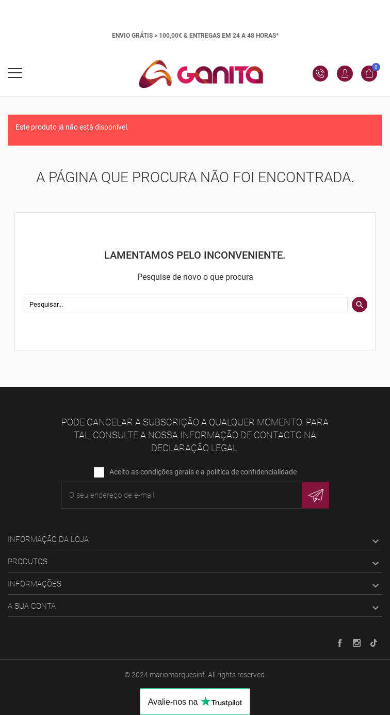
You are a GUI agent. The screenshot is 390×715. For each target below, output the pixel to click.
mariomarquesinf (177, 675)
